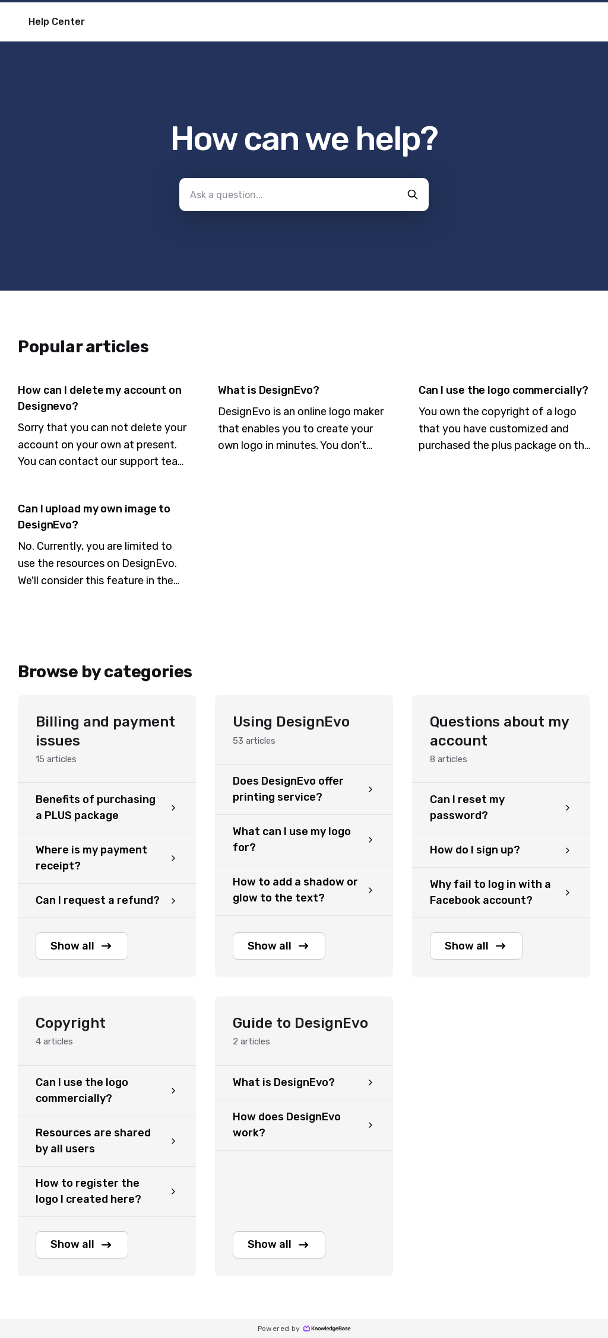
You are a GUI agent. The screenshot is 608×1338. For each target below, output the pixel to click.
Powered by (304, 1328)
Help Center (56, 21)
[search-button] (412, 194)
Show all (81, 946)
